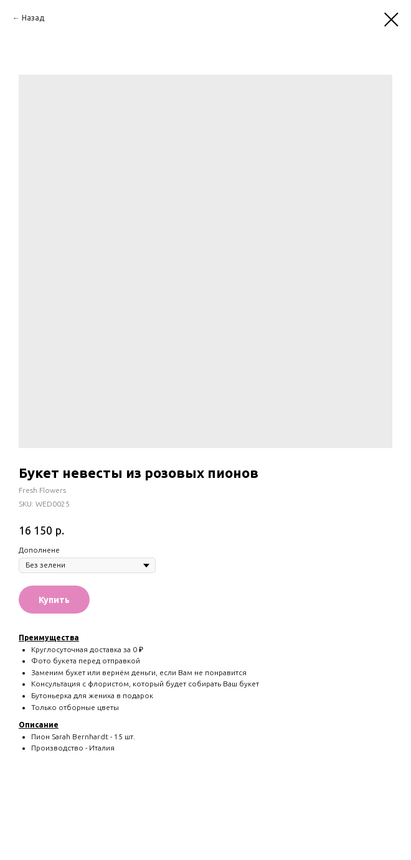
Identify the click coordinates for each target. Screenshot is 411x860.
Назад (33, 18)
